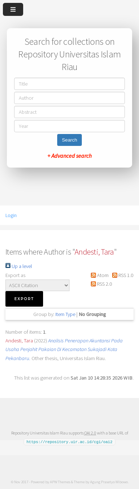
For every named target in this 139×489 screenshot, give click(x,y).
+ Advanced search (69, 155)
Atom (98, 275)
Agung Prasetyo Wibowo (109, 481)
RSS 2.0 (100, 284)
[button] (24, 299)
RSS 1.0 (121, 275)
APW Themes (60, 481)
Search (69, 140)
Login (11, 215)
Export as (15, 275)
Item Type (65, 314)
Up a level (18, 266)
